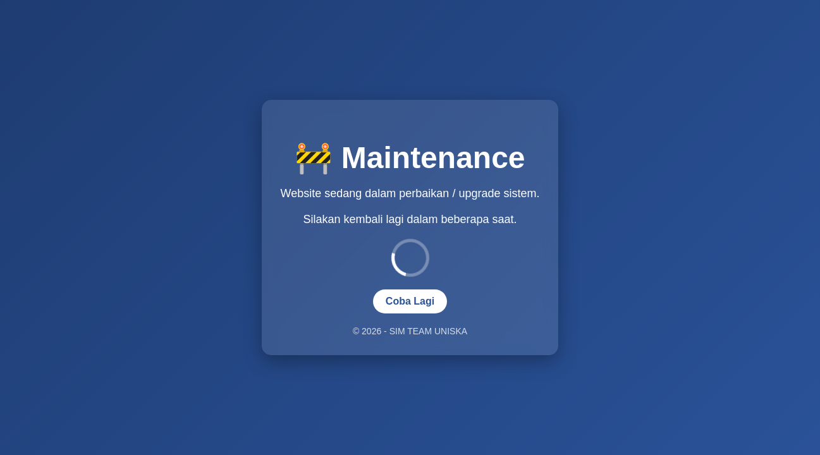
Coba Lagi (410, 301)
